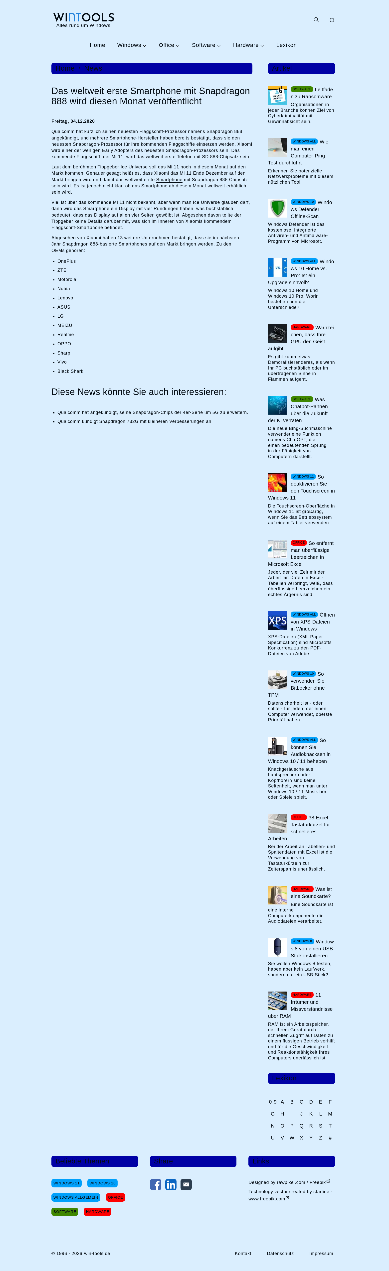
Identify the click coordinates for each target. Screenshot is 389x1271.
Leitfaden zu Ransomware (312, 93)
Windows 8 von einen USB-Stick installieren (313, 948)
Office (166, 45)
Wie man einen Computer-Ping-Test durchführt (298, 152)
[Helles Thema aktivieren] (332, 20)
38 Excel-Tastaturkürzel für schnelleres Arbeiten (299, 828)
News (93, 68)
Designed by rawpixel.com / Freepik (287, 1182)
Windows (129, 45)
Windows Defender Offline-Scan (311, 209)
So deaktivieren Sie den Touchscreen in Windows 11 (301, 487)
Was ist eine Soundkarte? (311, 893)
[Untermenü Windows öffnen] (144, 45)
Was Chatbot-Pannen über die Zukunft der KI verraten (298, 410)
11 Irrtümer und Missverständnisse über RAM (300, 1005)
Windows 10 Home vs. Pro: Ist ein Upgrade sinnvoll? (301, 272)
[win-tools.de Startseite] (83, 20)
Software (203, 45)
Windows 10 (102, 1183)
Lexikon (286, 45)
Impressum (321, 1253)
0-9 (273, 1102)
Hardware (246, 45)
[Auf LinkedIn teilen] (171, 1185)
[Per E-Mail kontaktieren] (186, 1185)
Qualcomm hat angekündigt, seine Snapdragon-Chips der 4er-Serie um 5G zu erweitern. (152, 412)
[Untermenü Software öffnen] (218, 45)
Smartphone (169, 179)
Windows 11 (66, 1183)
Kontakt (243, 1253)
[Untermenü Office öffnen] (177, 45)
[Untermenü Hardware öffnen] (261, 45)
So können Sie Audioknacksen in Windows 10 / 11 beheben (299, 751)
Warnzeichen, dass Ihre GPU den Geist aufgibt (301, 338)
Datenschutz (280, 1253)
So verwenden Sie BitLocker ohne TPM (296, 684)
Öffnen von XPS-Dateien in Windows (313, 622)
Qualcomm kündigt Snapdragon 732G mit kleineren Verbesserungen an (134, 421)
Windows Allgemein (75, 1197)
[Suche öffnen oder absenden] (316, 20)
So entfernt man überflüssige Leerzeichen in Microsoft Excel (301, 553)
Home (97, 45)
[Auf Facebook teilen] (155, 1185)
